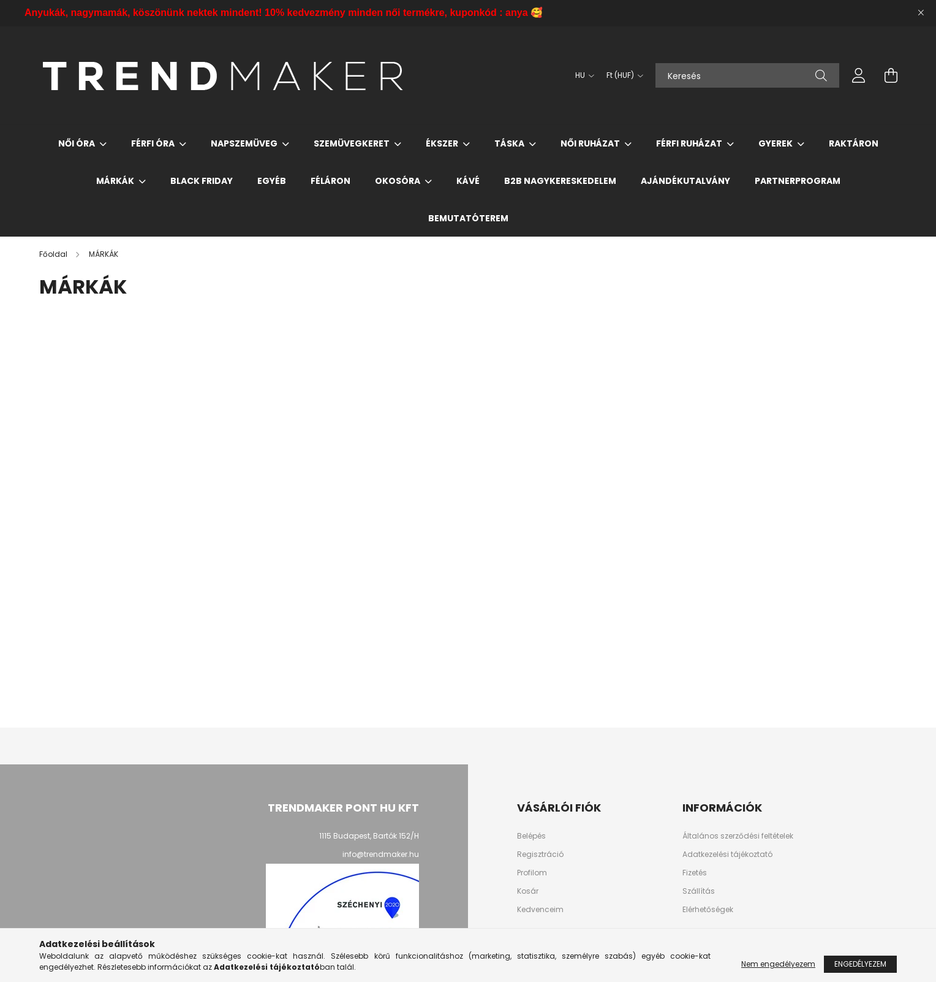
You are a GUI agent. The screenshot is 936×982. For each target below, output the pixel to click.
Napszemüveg (245, 143)
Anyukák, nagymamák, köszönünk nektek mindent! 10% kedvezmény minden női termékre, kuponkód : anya (284, 12)
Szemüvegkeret (352, 143)
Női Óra (77, 143)
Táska (510, 143)
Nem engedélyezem (778, 964)
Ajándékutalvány (685, 181)
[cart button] (890, 75)
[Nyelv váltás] (581, 75)
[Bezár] (920, 13)
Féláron (330, 181)
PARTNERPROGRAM (797, 181)
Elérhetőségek (707, 909)
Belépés (531, 836)
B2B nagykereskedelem (560, 181)
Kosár (527, 891)
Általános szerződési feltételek (737, 836)
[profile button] (859, 75)
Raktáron (853, 143)
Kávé (468, 181)
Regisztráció (540, 854)
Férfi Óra (153, 143)
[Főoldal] (54, 254)
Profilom (532, 873)
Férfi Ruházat (690, 143)
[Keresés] (747, 75)
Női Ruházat (591, 143)
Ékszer (443, 143)
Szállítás (698, 891)
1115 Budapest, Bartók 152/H (369, 836)
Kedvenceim (540, 909)
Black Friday (201, 181)
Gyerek (776, 143)
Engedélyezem (860, 964)
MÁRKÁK (116, 181)
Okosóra (398, 181)
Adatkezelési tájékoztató (727, 854)
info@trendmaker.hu (380, 854)
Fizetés (694, 873)
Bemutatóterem (468, 218)
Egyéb (271, 181)
